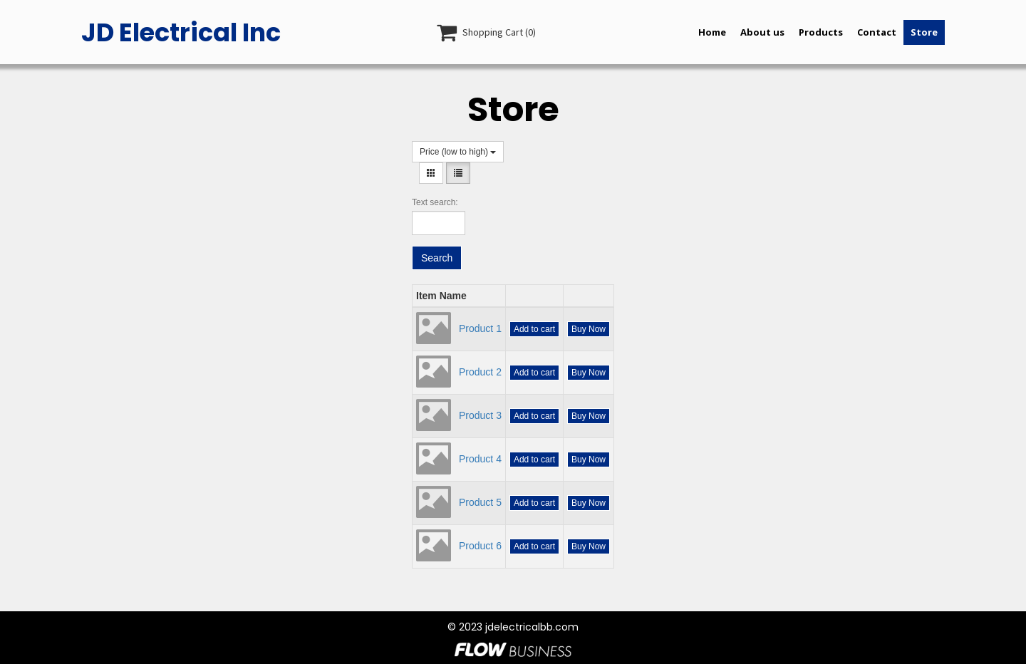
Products (821, 32)
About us (762, 32)
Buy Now (588, 329)
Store (924, 32)
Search (436, 258)
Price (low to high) (458, 152)
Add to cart (534, 329)
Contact (876, 32)
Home (712, 32)
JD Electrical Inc (181, 32)
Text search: (435, 202)
